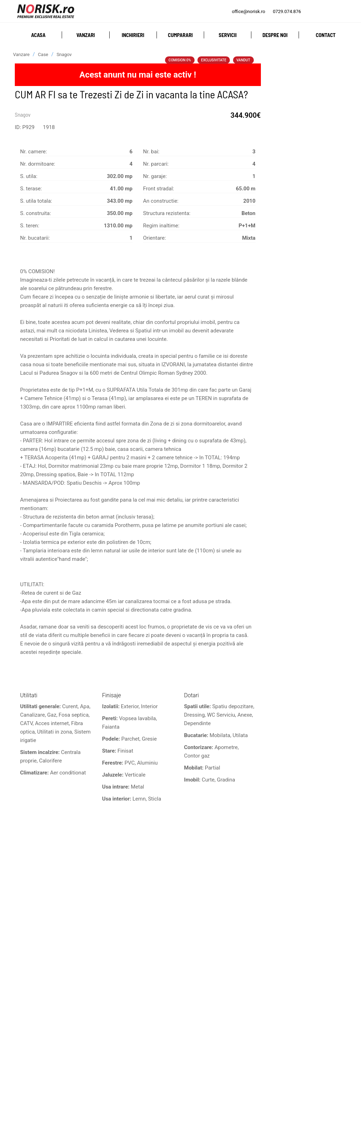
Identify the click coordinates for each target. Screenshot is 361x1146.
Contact (326, 35)
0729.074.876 (287, 11)
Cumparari (180, 35)
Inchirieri (133, 35)
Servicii (228, 35)
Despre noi (274, 35)
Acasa (38, 35)
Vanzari (86, 35)
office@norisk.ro (248, 11)
